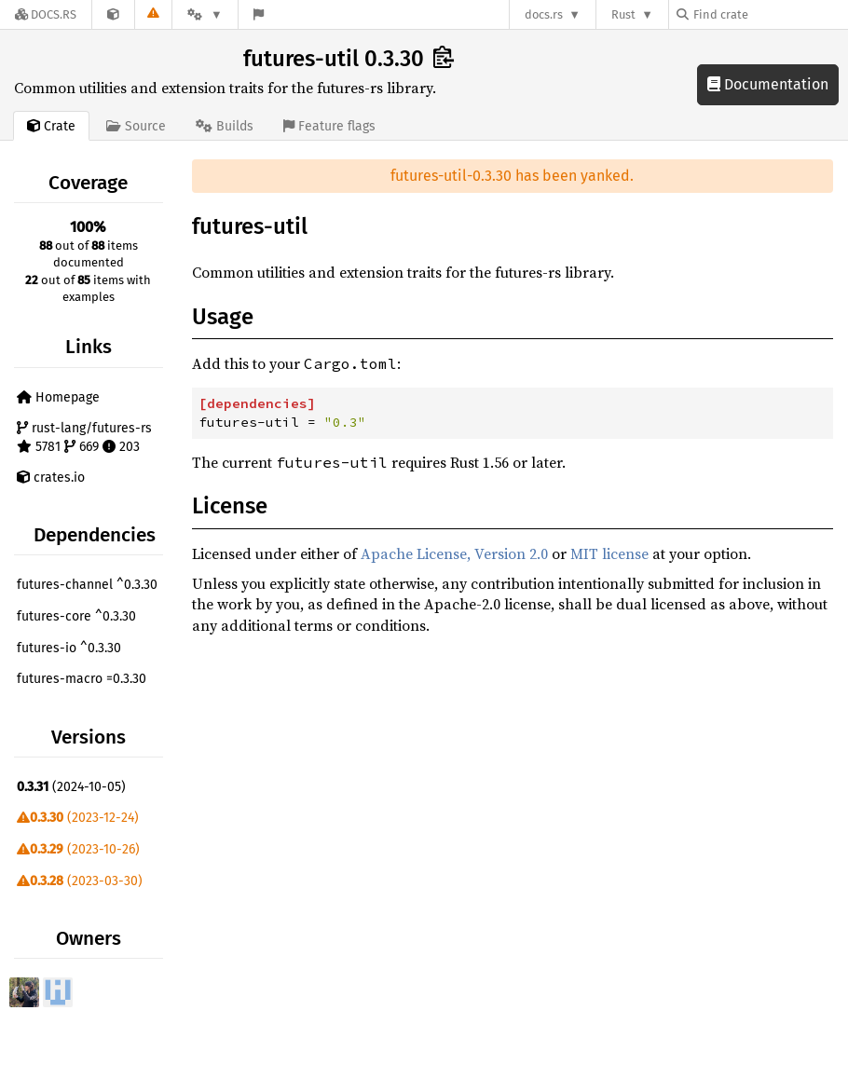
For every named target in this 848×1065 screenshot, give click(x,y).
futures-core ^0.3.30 (76, 616)
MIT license (609, 553)
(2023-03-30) (80, 881)
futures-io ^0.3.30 (69, 648)
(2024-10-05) (71, 787)
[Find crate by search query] (769, 14)
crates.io (51, 477)
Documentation (767, 84)
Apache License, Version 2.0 (454, 553)
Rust (623, 14)
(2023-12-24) (78, 818)
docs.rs (544, 14)
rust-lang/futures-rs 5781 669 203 (84, 437)
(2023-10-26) (78, 849)
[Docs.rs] (45, 14)
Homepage (58, 397)
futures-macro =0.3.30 (81, 679)
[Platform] (205, 14)
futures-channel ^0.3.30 (87, 585)
